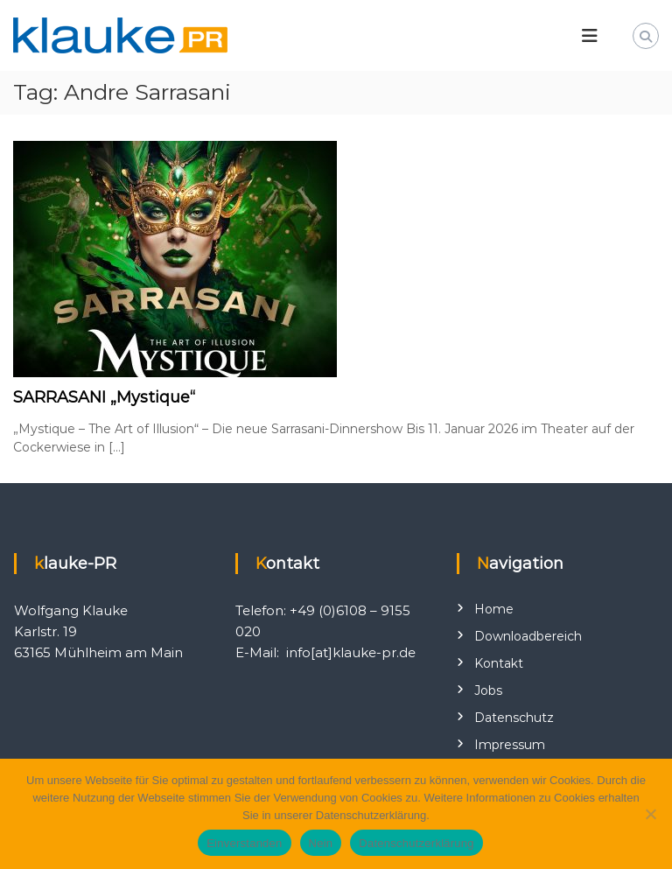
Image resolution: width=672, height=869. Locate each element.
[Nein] (650, 814)
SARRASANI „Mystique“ (104, 397)
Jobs (488, 690)
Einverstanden (244, 843)
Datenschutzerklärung (416, 843)
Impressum (509, 745)
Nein (321, 843)
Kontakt (498, 663)
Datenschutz (514, 717)
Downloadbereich (528, 636)
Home (494, 609)
